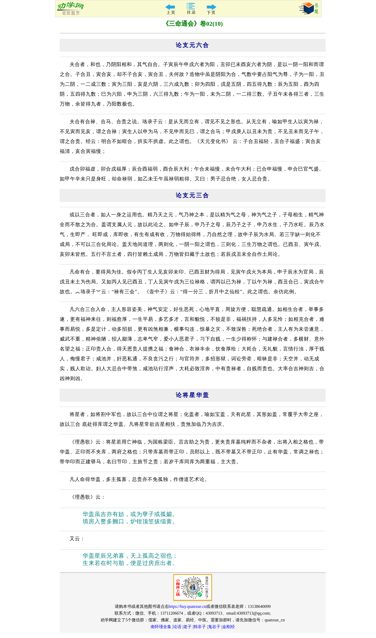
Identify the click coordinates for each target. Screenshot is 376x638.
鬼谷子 (214, 626)
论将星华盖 (193, 395)
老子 (187, 626)
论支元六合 (193, 45)
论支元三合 (193, 195)
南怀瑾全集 (161, 626)
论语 (177, 626)
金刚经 (228, 626)
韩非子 (199, 626)
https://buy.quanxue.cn (187, 606)
